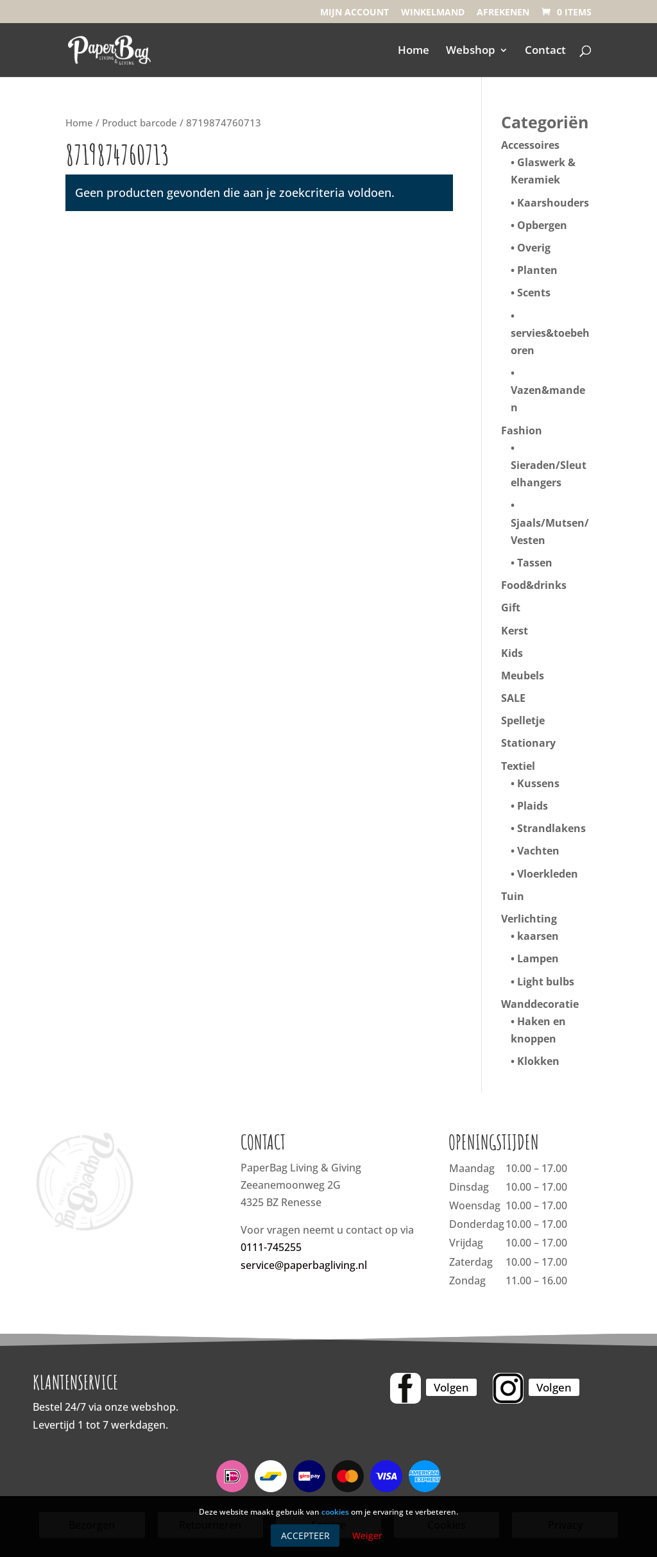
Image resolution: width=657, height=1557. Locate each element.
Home (413, 51)
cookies (335, 1511)
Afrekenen (503, 13)
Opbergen (542, 225)
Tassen (534, 563)
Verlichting (529, 919)
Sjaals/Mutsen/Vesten (550, 531)
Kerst (514, 631)
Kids (512, 653)
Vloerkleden (547, 874)
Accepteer (305, 1535)
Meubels (522, 675)
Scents (533, 292)
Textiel (518, 766)
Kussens (538, 783)
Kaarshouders (553, 203)
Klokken (538, 1061)
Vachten (538, 851)
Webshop (470, 51)
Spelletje (523, 720)
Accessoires (530, 145)
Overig (533, 248)
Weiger (367, 1535)
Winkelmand (433, 13)
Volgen (451, 1387)
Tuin (512, 896)
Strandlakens (551, 828)
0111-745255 (271, 1247)
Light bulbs (545, 981)
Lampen (538, 958)
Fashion (521, 430)
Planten (537, 270)
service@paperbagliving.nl (304, 1265)
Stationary (528, 743)
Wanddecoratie (540, 1004)
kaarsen (538, 936)
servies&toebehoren (550, 341)
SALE (513, 698)
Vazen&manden (548, 398)
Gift (510, 607)
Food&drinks (534, 585)
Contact (545, 51)
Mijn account (354, 13)
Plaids (532, 806)
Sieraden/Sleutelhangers (548, 473)
